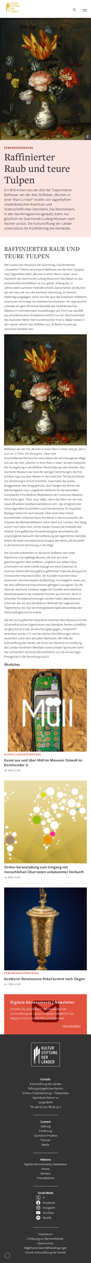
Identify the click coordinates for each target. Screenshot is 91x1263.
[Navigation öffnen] (85, 9)
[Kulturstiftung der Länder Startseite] (13, 7)
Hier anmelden (71, 1026)
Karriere (45, 1173)
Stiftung (45, 1126)
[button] (7, 1255)
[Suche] (74, 10)
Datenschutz (45, 1243)
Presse (46, 1169)
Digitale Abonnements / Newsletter (45, 1164)
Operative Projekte (45, 1135)
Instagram (49, 1208)
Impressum (46, 1234)
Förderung (45, 1131)
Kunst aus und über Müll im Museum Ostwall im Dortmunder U (43, 762)
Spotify (47, 1218)
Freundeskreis (45, 1178)
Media (45, 1144)
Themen (45, 1140)
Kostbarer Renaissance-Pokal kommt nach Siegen (44, 978)
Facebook (49, 1203)
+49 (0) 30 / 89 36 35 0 (47, 1107)
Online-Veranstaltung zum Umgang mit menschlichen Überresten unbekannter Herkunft (44, 869)
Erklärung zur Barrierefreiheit (45, 1239)
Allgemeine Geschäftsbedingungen (45, 1248)
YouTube (48, 1213)
